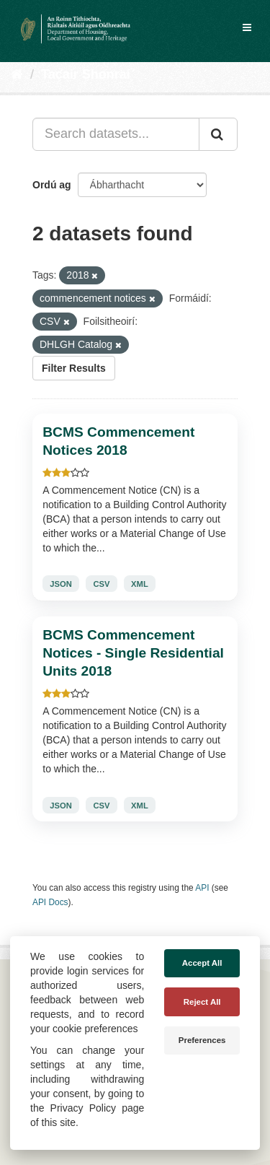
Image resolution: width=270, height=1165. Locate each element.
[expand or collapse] (247, 27)
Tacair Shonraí (85, 74)
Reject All (202, 1002)
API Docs (50, 902)
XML (139, 584)
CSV (101, 584)
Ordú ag (51, 185)
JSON (60, 584)
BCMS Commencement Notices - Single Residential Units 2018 (133, 653)
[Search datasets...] (115, 134)
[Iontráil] (218, 134)
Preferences (202, 1040)
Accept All (202, 963)
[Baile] (17, 74)
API (202, 888)
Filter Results (74, 368)
